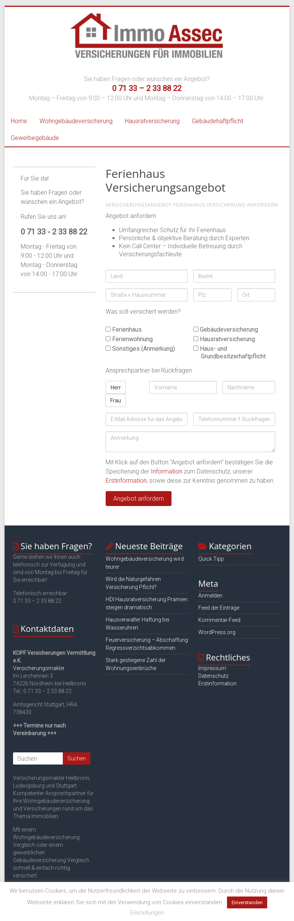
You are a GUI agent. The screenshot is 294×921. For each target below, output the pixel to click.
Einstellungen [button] (147, 912)
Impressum (212, 668)
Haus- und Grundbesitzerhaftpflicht (229, 352)
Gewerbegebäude (35, 138)
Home (19, 121)
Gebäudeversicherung (225, 329)
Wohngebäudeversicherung (76, 121)
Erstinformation (126, 480)
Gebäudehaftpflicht (217, 121)
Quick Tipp (211, 559)
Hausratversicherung (152, 121)
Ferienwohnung (129, 339)
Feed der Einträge (218, 608)
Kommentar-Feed (219, 620)
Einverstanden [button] (247, 902)
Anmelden (210, 595)
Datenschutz (213, 676)
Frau (115, 400)
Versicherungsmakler (39, 668)
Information (166, 471)
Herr (116, 387)
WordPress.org (216, 632)
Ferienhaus (124, 329)
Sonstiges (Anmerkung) (140, 348)
